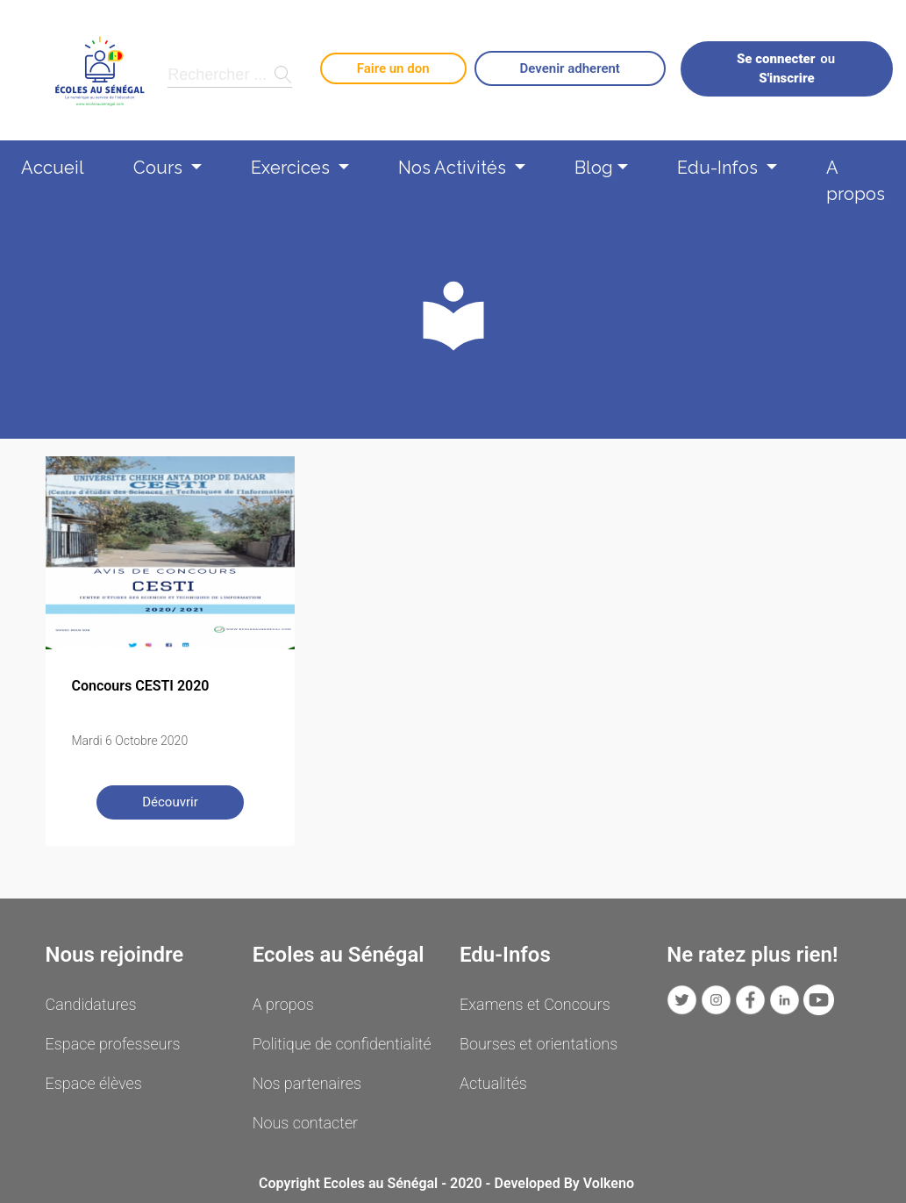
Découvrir (170, 802)
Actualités (493, 1083)
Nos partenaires (307, 1083)
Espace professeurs (113, 1044)
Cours (160, 167)
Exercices (292, 167)
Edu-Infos (719, 167)
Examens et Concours (535, 1004)
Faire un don (393, 68)
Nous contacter (305, 1122)
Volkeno (608, 1183)
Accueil (52, 167)
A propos (855, 175)
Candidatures (91, 1004)
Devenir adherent (570, 68)
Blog (593, 167)
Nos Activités (454, 167)
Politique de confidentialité (342, 1044)
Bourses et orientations (538, 1044)
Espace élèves (94, 1083)
